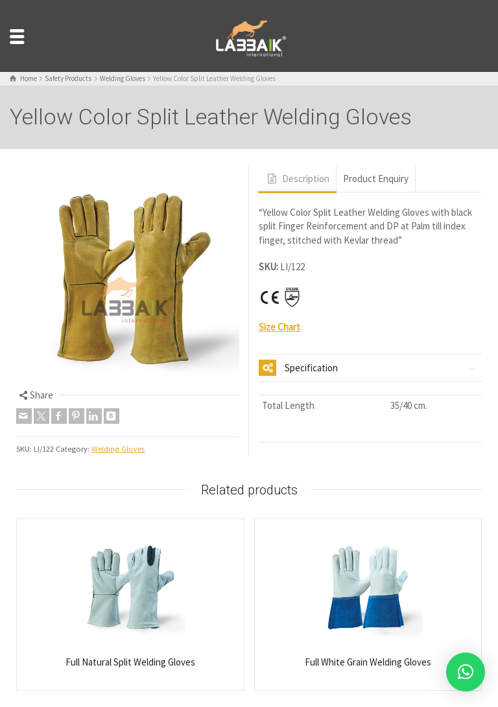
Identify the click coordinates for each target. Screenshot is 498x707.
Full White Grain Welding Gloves (368, 662)
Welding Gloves (118, 449)
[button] (465, 672)
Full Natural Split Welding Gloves (130, 662)
